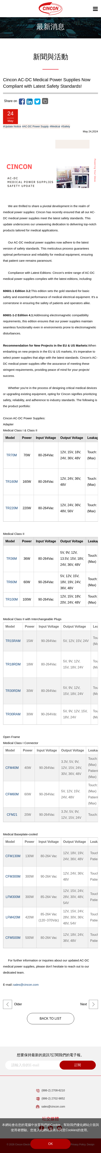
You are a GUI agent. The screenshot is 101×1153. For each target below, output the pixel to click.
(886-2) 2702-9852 (50, 1098)
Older (12, 1004)
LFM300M (13, 897)
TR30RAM (13, 714)
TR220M (11, 508)
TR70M (11, 455)
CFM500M (13, 937)
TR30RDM (13, 690)
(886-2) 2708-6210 (50, 1090)
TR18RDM (13, 664)
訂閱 (77, 1065)
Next (89, 1004)
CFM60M (12, 794)
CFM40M (12, 767)
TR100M (11, 599)
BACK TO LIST (50, 1018)
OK (50, 1144)
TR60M (11, 582)
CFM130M (13, 856)
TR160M (11, 481)
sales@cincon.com (26, 984)
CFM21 (12, 814)
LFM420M (13, 917)
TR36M (11, 558)
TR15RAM (13, 641)
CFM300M (13, 876)
